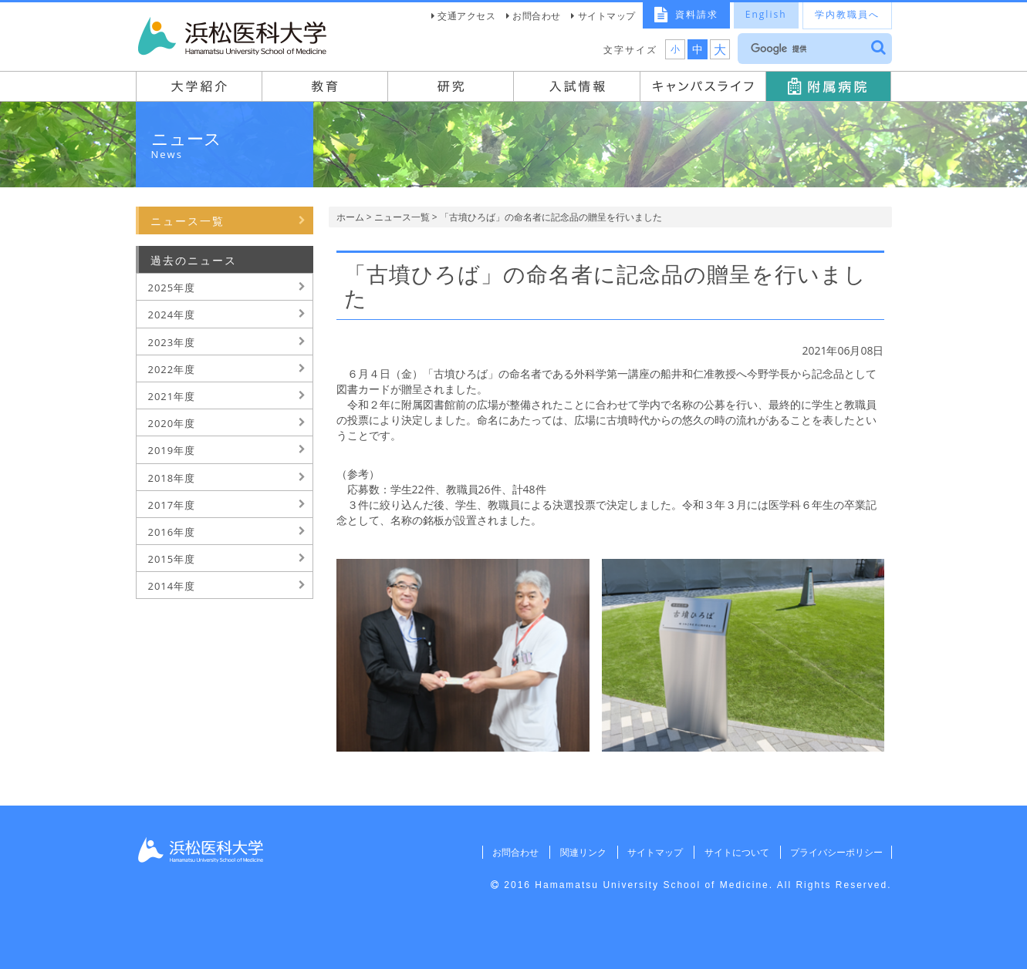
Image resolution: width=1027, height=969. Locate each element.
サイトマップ (607, 15)
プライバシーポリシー (835, 852)
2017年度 (172, 505)
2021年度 (172, 396)
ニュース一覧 (402, 217)
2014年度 (172, 586)
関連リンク (579, 852)
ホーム (350, 217)
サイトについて (734, 852)
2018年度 (172, 478)
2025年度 (172, 287)
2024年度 (172, 314)
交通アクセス (466, 15)
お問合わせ (536, 15)
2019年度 (172, 450)
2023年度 (172, 342)
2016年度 (172, 532)
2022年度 (172, 369)
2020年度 (172, 423)
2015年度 (172, 559)
